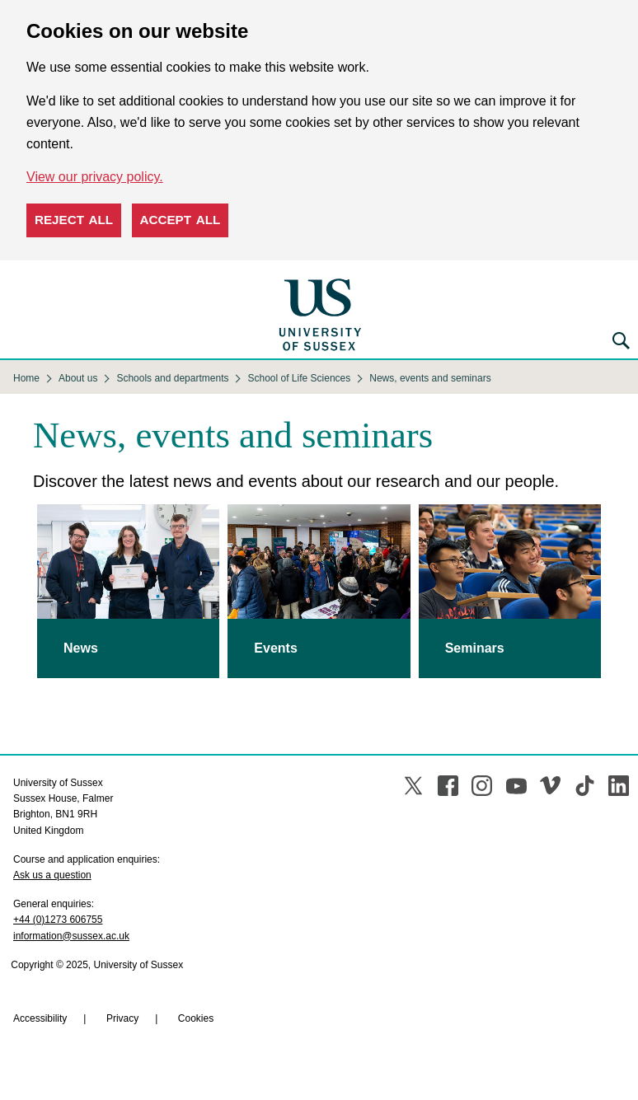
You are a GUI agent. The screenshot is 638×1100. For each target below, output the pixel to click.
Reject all (74, 220)
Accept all (180, 220)
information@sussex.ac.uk (71, 936)
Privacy (122, 1018)
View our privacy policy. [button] (94, 177)
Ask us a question (52, 875)
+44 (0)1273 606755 (57, 919)
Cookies (195, 1018)
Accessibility (40, 1018)
